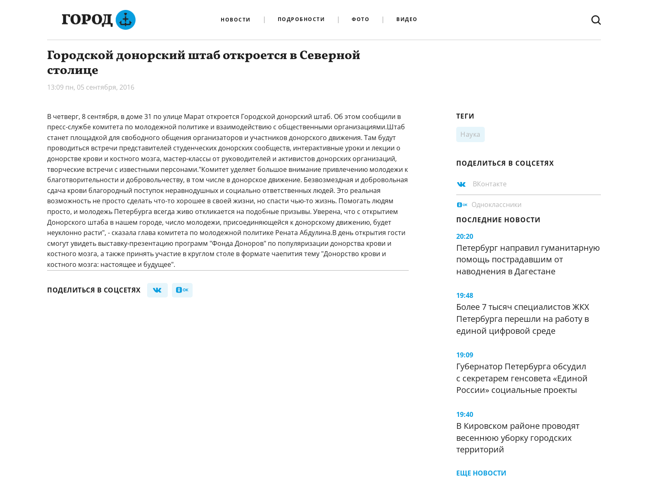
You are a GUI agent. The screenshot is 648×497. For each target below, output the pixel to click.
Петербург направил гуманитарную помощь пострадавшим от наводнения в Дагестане (528, 259)
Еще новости (481, 473)
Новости (236, 20)
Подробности (301, 20)
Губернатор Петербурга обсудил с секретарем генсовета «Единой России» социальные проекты (522, 378)
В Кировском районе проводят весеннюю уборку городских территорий (517, 437)
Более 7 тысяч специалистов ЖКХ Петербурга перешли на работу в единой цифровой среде (522, 318)
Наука (470, 134)
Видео (407, 20)
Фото (360, 20)
